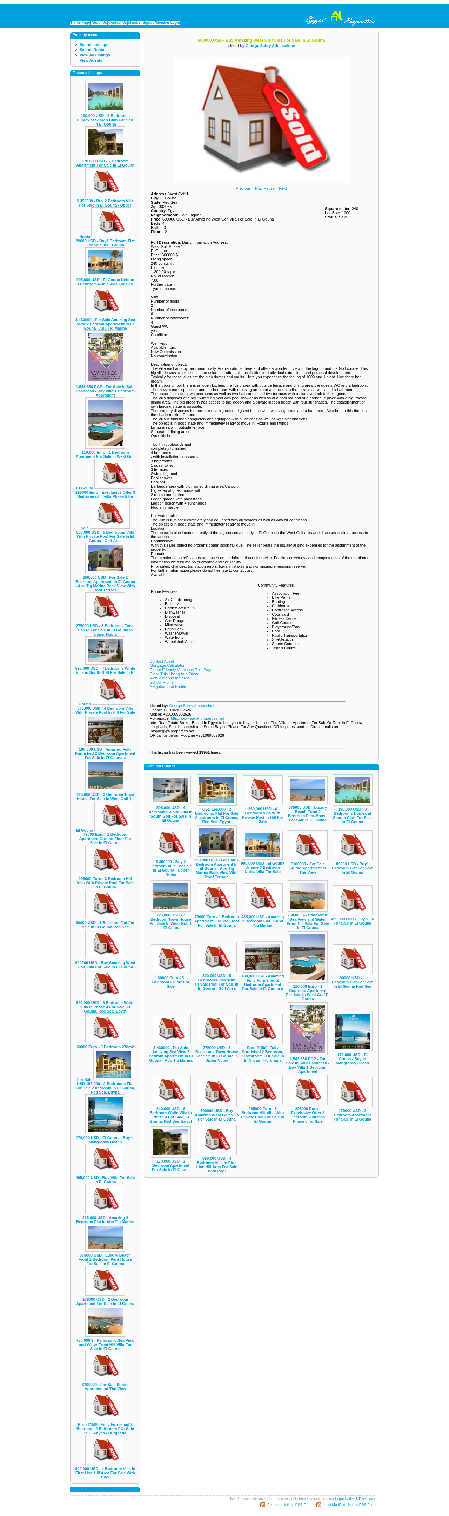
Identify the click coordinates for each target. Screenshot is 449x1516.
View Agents (91, 60)
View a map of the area (169, 678)
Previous (243, 188)
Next (283, 188)
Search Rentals (93, 50)
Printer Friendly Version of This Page (181, 670)
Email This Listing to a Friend (175, 674)
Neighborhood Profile (168, 686)
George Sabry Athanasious (270, 45)
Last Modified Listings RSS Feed (349, 1505)
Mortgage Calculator (167, 665)
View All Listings (95, 55)
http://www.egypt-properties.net (197, 718)
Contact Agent (162, 661)
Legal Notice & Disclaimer (355, 1499)
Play (258, 188)
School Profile (162, 682)
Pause (269, 188)
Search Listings (94, 44)
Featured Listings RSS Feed (289, 1505)
